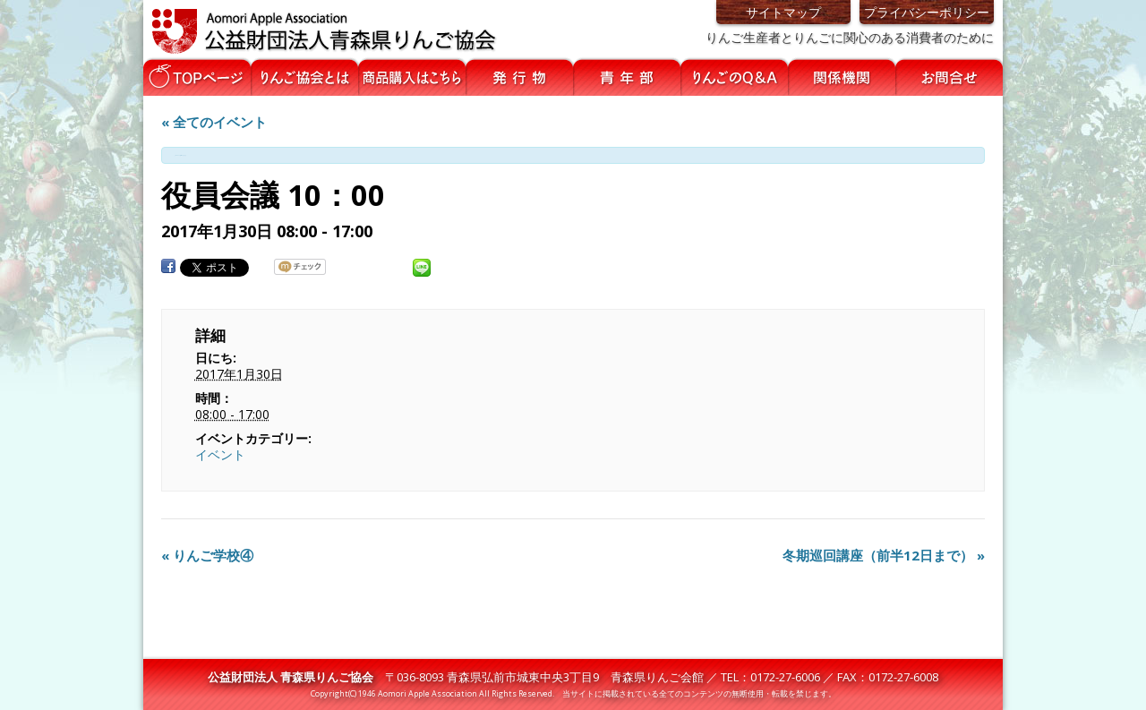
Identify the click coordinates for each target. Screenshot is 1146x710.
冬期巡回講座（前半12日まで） (884, 555)
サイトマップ (783, 12)
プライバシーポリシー (926, 12)
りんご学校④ (207, 555)
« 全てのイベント (214, 122)
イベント (220, 454)
